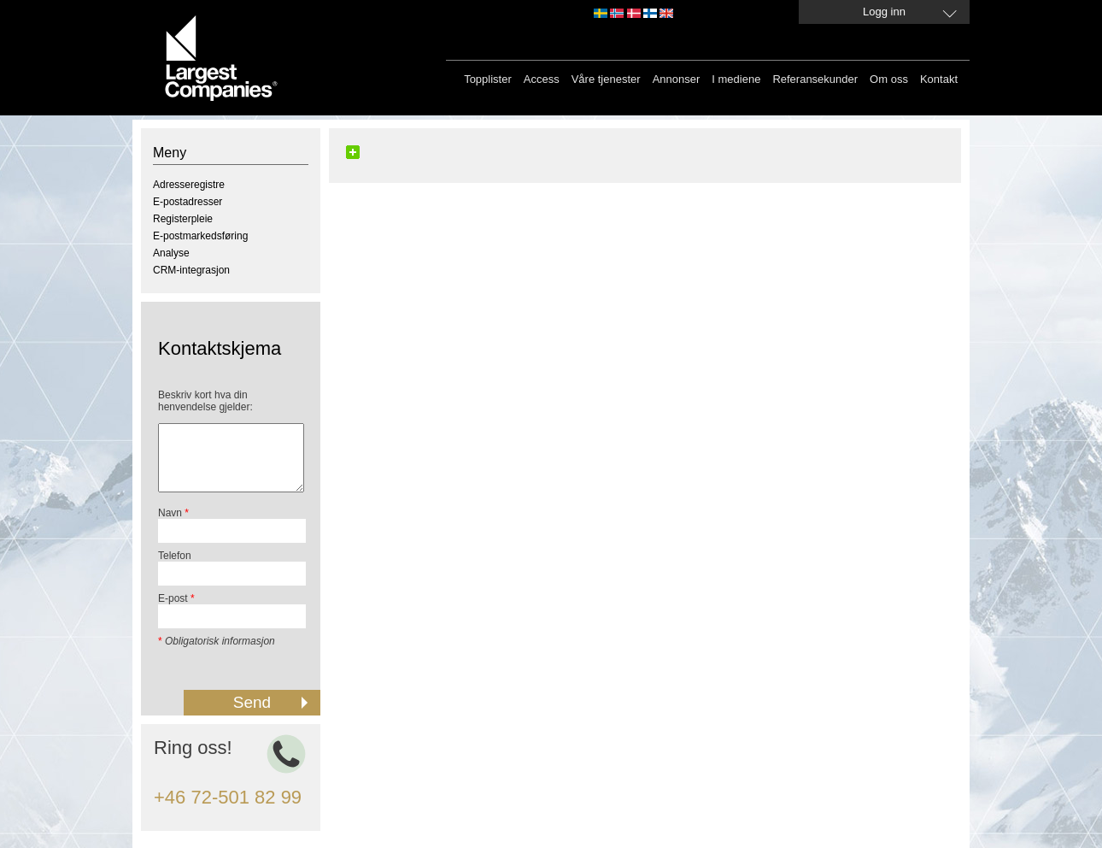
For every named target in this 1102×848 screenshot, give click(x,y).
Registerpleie (183, 219)
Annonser (676, 79)
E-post (176, 598)
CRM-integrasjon (191, 270)
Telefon (174, 556)
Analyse (171, 253)
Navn (173, 513)
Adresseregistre (189, 185)
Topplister (488, 79)
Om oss (889, 79)
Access (542, 79)
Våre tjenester (606, 79)
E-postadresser (187, 202)
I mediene (736, 79)
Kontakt (939, 79)
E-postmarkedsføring (200, 236)
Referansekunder (815, 79)
